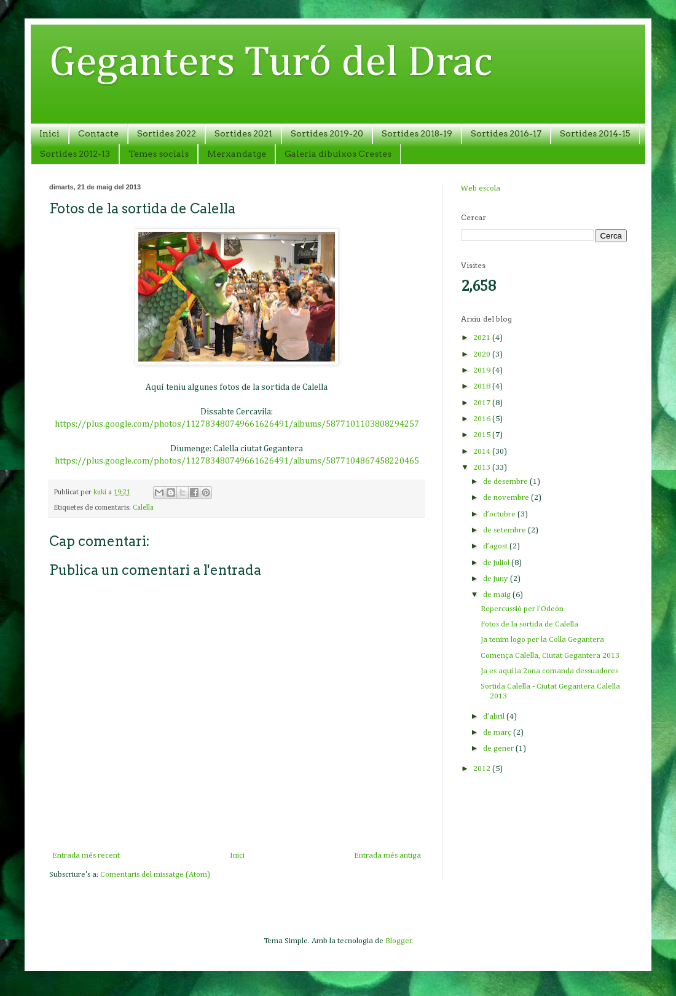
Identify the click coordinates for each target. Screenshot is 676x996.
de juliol (497, 563)
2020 (482, 354)
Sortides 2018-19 (417, 133)
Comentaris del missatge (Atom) (155, 875)
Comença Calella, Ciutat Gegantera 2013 (550, 656)
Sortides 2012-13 (75, 154)
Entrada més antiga (387, 856)
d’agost (496, 546)
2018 (482, 386)
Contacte (98, 133)
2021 (482, 338)
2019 (482, 370)
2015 (482, 435)
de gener (499, 749)
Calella (143, 508)
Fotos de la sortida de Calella (529, 624)
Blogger (398, 941)
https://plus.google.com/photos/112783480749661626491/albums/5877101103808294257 (237, 424)
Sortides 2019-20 (327, 133)
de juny (496, 579)
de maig (498, 595)
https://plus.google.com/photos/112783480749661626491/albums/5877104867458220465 (237, 461)
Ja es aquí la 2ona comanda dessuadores (549, 671)
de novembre (507, 498)
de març (498, 733)
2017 (482, 403)
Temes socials (158, 154)
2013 (482, 468)
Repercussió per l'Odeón (522, 609)
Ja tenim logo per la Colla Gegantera (542, 640)
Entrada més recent (86, 856)
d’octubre (500, 514)
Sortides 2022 (166, 133)
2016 (482, 419)
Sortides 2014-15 (595, 133)
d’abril (494, 717)
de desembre (506, 482)
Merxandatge (236, 154)
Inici (49, 133)
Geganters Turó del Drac (270, 63)
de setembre (505, 530)
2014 (482, 452)
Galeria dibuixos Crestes (338, 154)
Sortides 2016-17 (506, 133)
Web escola (480, 188)
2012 (482, 769)
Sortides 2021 (243, 133)
